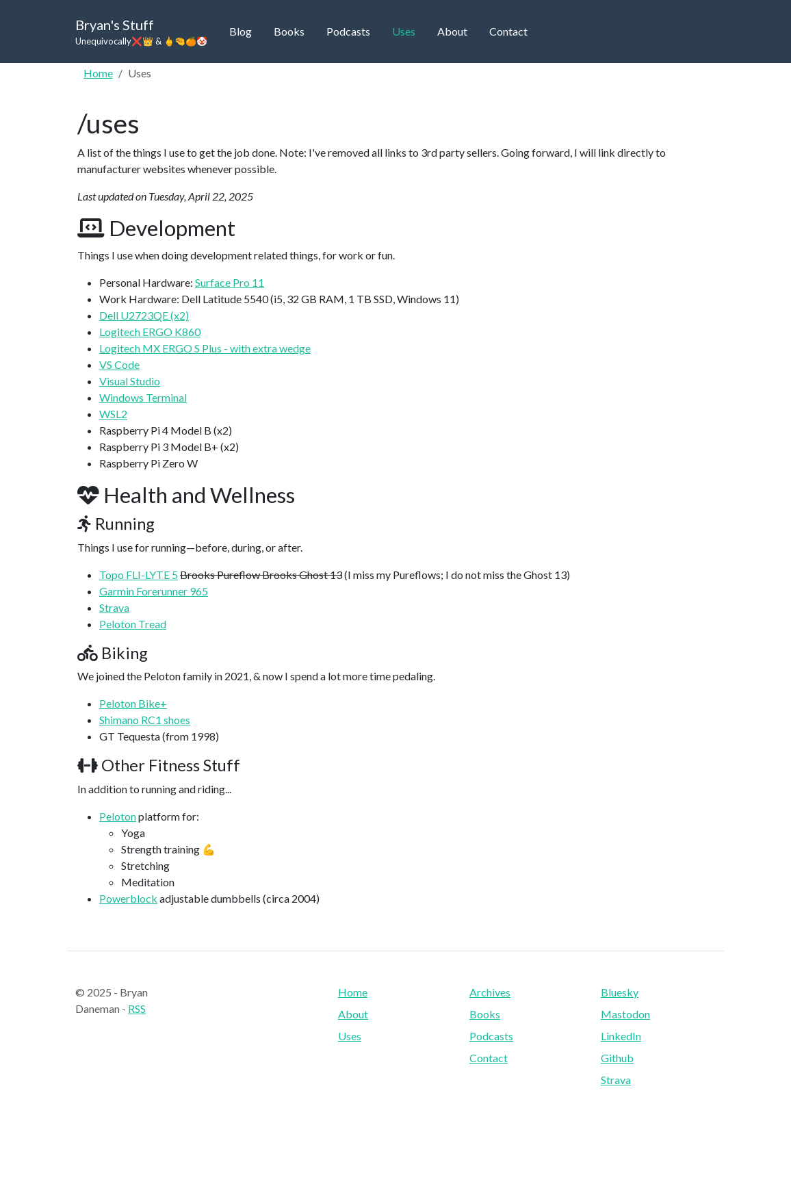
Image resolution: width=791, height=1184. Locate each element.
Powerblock (128, 898)
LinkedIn (621, 1035)
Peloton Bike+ (133, 703)
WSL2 (113, 413)
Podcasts (348, 31)
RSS (137, 1008)
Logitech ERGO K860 (149, 331)
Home (98, 72)
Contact (508, 31)
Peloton (117, 816)
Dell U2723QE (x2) (144, 315)
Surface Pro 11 (229, 282)
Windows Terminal (143, 397)
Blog (240, 31)
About (452, 31)
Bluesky (619, 992)
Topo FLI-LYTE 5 (138, 574)
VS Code (119, 364)
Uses (403, 31)
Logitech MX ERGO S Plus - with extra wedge (205, 348)
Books (289, 31)
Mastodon (625, 1013)
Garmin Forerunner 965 (153, 590)
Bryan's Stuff (141, 32)
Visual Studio (129, 380)
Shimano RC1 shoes (144, 719)
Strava (114, 607)
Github (617, 1057)
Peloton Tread (132, 623)
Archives (489, 992)
